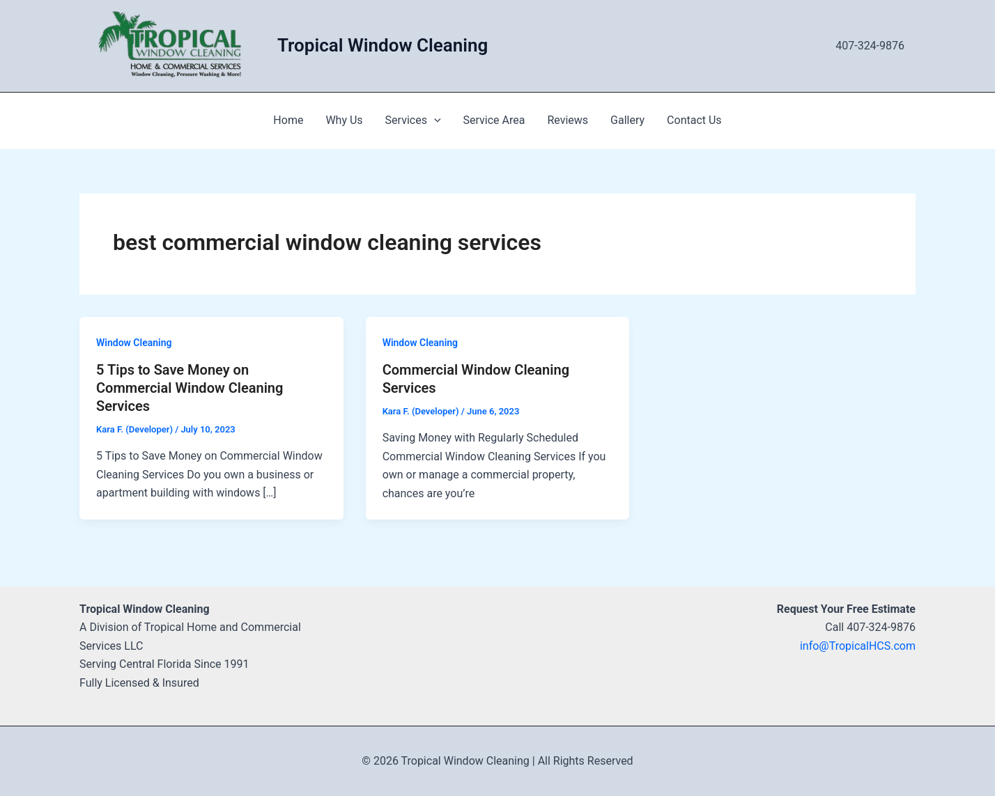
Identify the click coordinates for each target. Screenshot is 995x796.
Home (288, 120)
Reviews (567, 120)
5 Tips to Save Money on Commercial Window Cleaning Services (189, 387)
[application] (434, 120)
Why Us (343, 120)
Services (413, 120)
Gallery (627, 120)
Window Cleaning (133, 342)
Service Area (494, 120)
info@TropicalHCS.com (858, 646)
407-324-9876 (869, 45)
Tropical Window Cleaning (382, 45)
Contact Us (694, 120)
